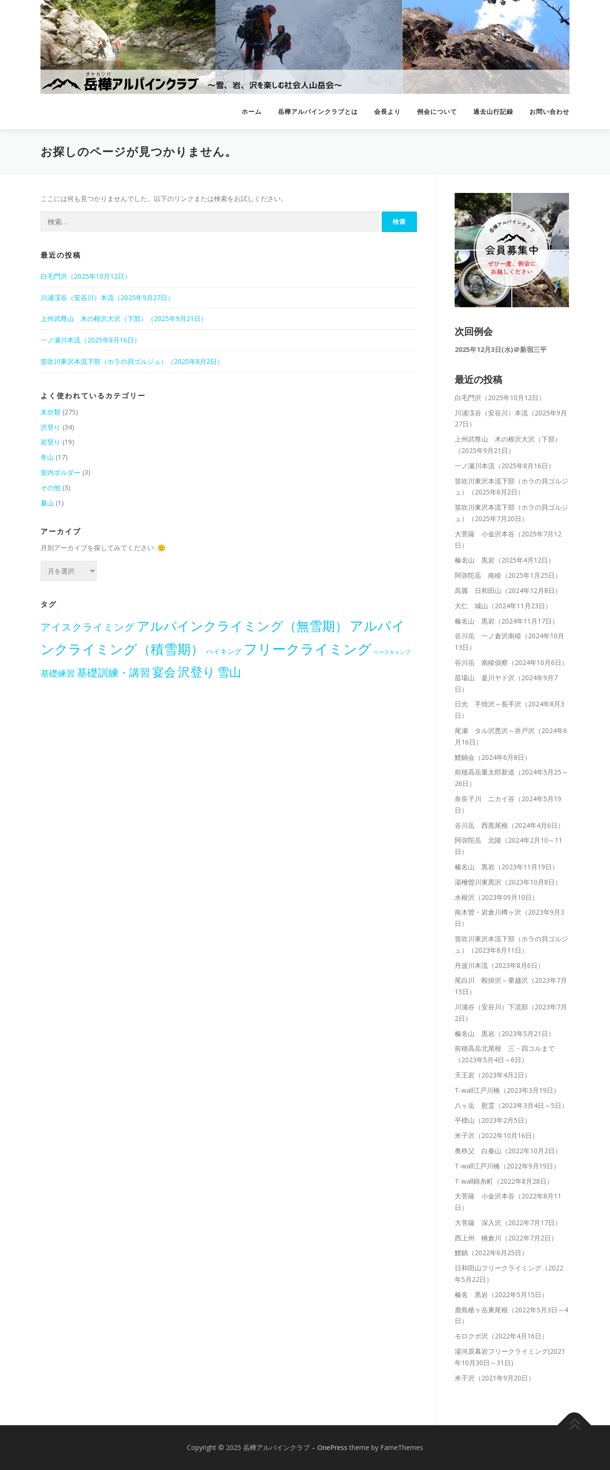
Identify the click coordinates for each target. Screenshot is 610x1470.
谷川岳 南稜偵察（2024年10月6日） (511, 662)
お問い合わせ (549, 111)
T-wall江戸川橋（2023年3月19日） (507, 1090)
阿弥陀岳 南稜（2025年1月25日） (508, 575)
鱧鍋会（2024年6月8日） (493, 757)
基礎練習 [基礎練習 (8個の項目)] (58, 673)
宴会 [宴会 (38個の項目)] (164, 672)
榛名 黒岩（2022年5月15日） (501, 1294)
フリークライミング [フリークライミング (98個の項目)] (308, 648)
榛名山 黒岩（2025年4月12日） (505, 559)
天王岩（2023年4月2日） (493, 1074)
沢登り (51, 427)
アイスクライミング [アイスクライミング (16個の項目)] (88, 627)
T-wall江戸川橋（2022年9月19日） (507, 1165)
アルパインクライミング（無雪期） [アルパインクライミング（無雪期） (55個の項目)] (242, 625)
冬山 (47, 457)
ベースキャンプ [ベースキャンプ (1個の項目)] (392, 652)
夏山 (47, 502)
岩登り (51, 441)
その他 (51, 487)
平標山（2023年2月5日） (493, 1120)
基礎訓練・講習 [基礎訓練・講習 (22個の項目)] (113, 672)
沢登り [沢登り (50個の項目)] (196, 671)
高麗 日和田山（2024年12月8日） (508, 590)
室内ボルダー (61, 472)
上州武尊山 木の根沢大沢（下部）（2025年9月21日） (124, 318)
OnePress (332, 1447)
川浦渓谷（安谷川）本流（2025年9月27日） (107, 297)
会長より (387, 111)
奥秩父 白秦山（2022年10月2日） (508, 1150)
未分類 (51, 411)
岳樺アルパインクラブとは (318, 111)
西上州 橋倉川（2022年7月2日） (506, 1237)
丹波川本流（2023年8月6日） (499, 965)
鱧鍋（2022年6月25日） (491, 1252)
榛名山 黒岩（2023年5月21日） (505, 1033)
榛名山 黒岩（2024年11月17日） (507, 620)
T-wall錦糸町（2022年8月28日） (504, 1181)
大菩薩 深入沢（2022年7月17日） (508, 1222)
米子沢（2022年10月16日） (497, 1135)
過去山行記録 (493, 111)
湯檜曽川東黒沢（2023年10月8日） (508, 881)
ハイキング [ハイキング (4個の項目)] (224, 651)
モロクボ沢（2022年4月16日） (501, 1335)
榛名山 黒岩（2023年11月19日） (507, 866)
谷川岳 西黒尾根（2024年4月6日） (509, 825)
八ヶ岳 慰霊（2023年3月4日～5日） (511, 1105)
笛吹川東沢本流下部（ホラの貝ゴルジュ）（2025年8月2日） (132, 361)
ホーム (252, 111)
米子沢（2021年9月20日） (495, 1377)
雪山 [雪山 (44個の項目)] (229, 672)
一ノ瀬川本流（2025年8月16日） (91, 339)
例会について (437, 111)
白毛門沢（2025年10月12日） (86, 276)
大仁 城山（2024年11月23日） (503, 605)
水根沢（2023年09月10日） (497, 897)
